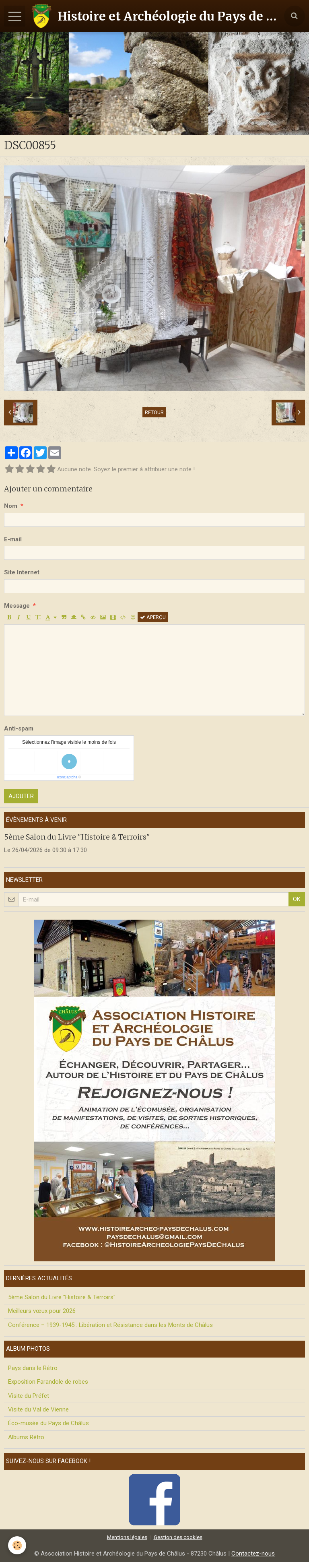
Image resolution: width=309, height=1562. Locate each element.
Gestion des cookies (178, 1537)
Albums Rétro (26, 1437)
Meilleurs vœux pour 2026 (42, 1310)
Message (17, 605)
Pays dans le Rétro (33, 1368)
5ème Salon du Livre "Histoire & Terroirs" (77, 837)
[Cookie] (17, 1545)
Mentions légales (127, 1537)
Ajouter (21, 796)
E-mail (13, 539)
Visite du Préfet (28, 1395)
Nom (10, 506)
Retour (154, 412)
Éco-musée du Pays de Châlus (48, 1423)
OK (297, 899)
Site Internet (21, 572)
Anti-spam (18, 728)
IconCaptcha (67, 777)
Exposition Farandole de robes (48, 1381)
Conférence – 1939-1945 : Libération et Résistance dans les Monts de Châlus (110, 1325)
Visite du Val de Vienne (38, 1409)
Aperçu (153, 617)
